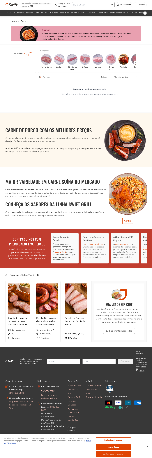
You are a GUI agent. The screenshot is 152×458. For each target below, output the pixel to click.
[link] (27, 6)
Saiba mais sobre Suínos (53, 39)
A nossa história (93, 385)
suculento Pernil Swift (94, 244)
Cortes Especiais (78, 13)
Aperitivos (92, 13)
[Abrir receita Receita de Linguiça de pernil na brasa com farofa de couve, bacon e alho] (18, 311)
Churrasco (19, 13)
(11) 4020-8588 (16, 392)
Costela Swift (60, 252)
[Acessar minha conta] (124, 4)
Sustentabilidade (94, 397)
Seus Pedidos (74, 434)
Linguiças (54, 13)
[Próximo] (145, 13)
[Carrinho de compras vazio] (140, 4)
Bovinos (29, 13)
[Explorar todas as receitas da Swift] (119, 331)
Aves (37, 13)
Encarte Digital (75, 452)
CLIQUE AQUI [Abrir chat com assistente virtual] (48, 390)
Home (14, 21)
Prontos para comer (119, 13)
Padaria (133, 13)
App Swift (72, 447)
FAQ (70, 439)
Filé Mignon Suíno (123, 244)
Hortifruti (103, 13)
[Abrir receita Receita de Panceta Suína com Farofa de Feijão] (76, 311)
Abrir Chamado (48, 438)
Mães (9, 13)
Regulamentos (75, 443)
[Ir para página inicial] (11, 4)
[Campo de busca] (91, 4)
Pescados (64, 13)
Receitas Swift (74, 385)
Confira (127, 220)
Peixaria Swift (74, 397)
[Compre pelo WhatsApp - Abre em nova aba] (63, 5)
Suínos (44, 13)
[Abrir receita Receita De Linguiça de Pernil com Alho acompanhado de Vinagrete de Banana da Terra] (47, 311)
